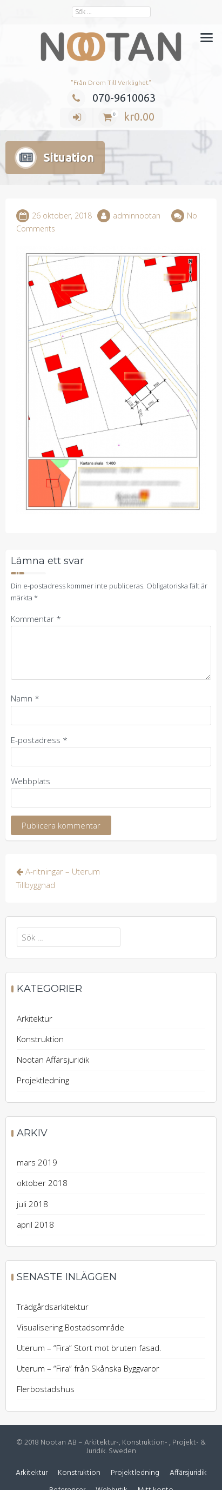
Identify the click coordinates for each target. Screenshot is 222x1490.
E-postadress (39, 716)
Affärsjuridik (188, 1450)
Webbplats (30, 757)
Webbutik (111, 1467)
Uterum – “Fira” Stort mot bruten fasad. (89, 1325)
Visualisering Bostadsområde (70, 1304)
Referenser (67, 1467)
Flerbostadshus (46, 1366)
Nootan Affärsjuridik (53, 1036)
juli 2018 (32, 1180)
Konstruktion (40, 1016)
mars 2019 (37, 1139)
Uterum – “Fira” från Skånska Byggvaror (88, 1345)
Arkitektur (34, 995)
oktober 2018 (42, 1160)
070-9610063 (111, 97)
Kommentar (36, 596)
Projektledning (43, 1057)
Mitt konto (155, 1467)
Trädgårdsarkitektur (53, 1283)
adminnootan (136, 193)
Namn (25, 675)
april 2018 (35, 1201)
